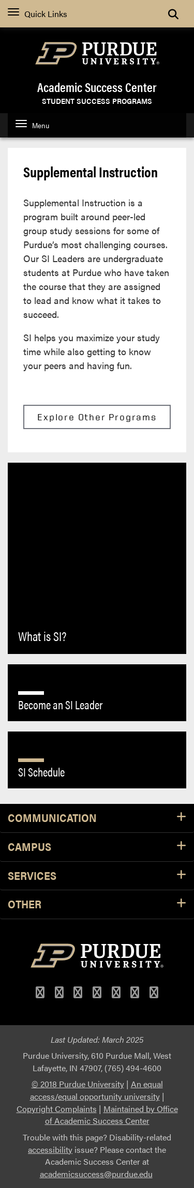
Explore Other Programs (97, 416)
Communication (97, 818)
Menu (32, 125)
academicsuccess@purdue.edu (96, 1174)
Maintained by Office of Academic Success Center (111, 1115)
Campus (97, 847)
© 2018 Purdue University (78, 1084)
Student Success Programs (97, 100)
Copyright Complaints (57, 1109)
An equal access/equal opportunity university (96, 1090)
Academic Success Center (97, 87)
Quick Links (37, 14)
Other (97, 904)
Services (97, 876)
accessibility (50, 1149)
